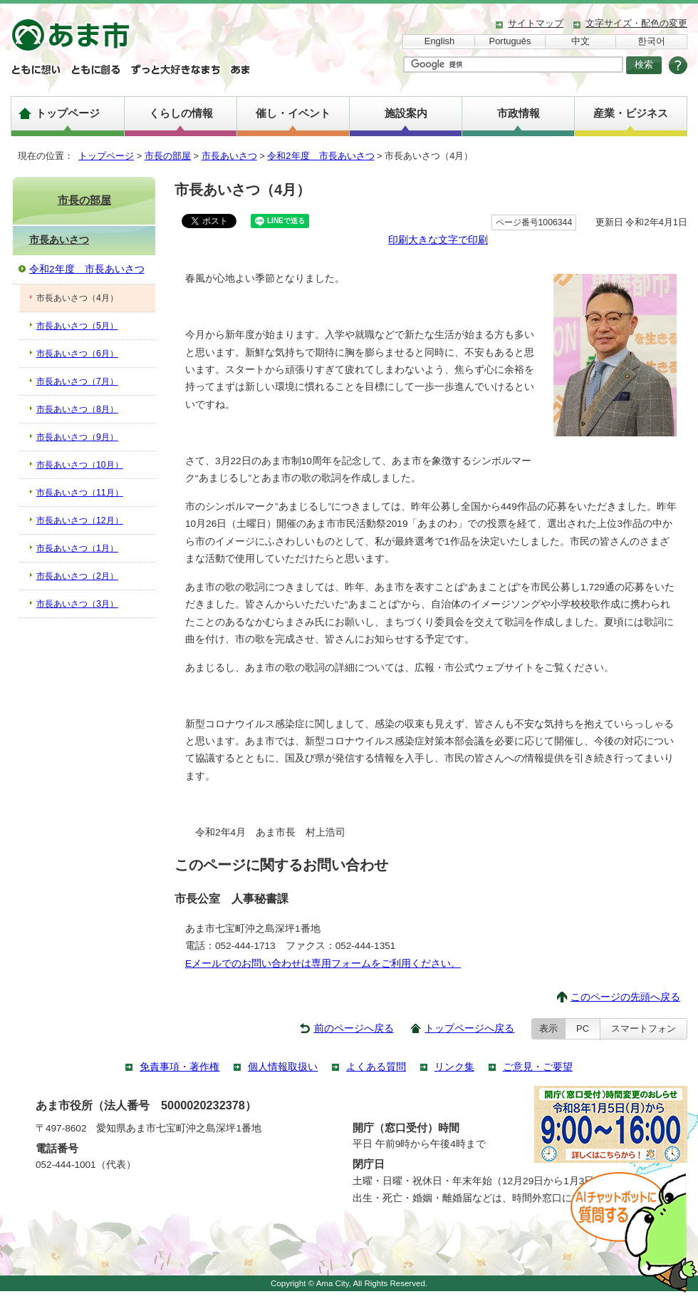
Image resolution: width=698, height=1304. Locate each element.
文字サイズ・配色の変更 (636, 23)
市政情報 (518, 113)
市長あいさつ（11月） (79, 493)
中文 (580, 41)
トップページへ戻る (469, 1028)
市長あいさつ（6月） (77, 354)
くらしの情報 (181, 113)
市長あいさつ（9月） (77, 437)
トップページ (68, 113)
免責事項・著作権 (179, 1067)
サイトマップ (535, 23)
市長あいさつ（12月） (79, 520)
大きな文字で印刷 (448, 240)
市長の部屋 (168, 155)
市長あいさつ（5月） (77, 326)
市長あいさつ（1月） (77, 548)
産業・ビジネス (630, 113)
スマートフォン (643, 1028)
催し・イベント (293, 113)
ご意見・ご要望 (538, 1067)
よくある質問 (376, 1067)
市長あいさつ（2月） (77, 576)
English (439, 41)
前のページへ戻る (354, 1028)
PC (582, 1028)
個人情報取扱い (283, 1067)
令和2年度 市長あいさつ (320, 155)
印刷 (398, 240)
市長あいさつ (229, 155)
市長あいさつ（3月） (77, 604)
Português (510, 41)
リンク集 (454, 1067)
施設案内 (406, 113)
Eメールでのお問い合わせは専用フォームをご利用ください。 (323, 963)
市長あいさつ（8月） (77, 409)
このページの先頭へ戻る (625, 997)
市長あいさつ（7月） (77, 381)
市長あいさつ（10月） (79, 465)
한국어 (651, 41)
